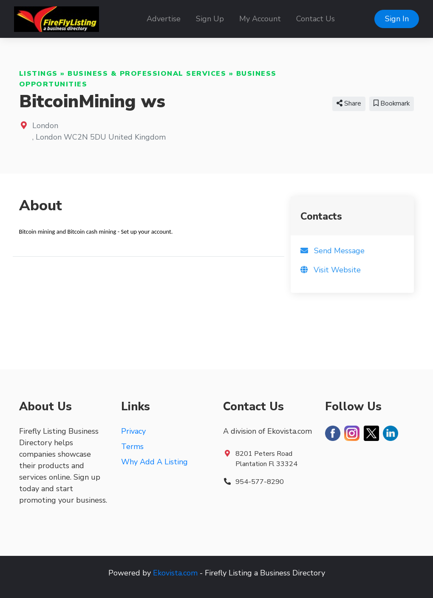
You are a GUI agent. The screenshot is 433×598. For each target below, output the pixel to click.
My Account (260, 19)
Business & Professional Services (147, 73)
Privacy (133, 431)
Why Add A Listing (154, 462)
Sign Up (210, 19)
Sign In (397, 19)
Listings (38, 73)
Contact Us (315, 19)
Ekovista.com (175, 573)
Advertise (164, 19)
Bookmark (392, 103)
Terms (132, 446)
